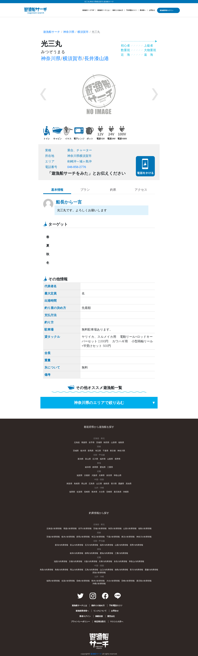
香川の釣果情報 (136, 570)
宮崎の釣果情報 (128, 581)
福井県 (103, 459)
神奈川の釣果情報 (144, 537)
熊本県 (94, 492)
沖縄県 (126, 492)
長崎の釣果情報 (83, 581)
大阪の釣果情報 (90, 561)
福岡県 (72, 492)
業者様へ (143, 10)
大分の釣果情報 (113, 581)
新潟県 (80, 459)
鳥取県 (69, 483)
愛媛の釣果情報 (151, 570)
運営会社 (111, 616)
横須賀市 (83, 31)
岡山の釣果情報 (76, 570)
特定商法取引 (100, 621)
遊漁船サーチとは (103, 10)
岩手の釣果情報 (85, 528)
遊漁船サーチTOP (88, 10)
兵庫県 (102, 475)
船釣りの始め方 (118, 10)
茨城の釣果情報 (53, 537)
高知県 (128, 483)
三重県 (110, 467)
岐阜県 (88, 467)
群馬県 (90, 451)
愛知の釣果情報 (106, 553)
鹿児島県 (117, 492)
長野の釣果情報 (136, 545)
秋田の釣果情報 (115, 528)
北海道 (77, 442)
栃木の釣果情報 (68, 537)
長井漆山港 (96, 58)
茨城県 (76, 451)
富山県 (88, 459)
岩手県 (91, 442)
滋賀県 (79, 475)
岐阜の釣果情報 (76, 553)
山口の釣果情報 (106, 570)
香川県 (114, 483)
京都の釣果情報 (75, 561)
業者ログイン (85, 616)
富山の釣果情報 (76, 545)
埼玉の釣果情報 (98, 537)
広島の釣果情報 (91, 570)
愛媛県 (121, 483)
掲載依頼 (99, 616)
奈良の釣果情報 (120, 561)
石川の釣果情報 (91, 545)
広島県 (91, 483)
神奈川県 (68, 31)
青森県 (84, 442)
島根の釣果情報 (61, 570)
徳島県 (106, 483)
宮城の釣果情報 (100, 528)
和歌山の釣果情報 (136, 561)
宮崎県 (109, 492)
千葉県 (105, 451)
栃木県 (83, 451)
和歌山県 (117, 475)
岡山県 (84, 483)
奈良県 (109, 475)
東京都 (113, 451)
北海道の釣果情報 (54, 528)
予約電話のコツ (131, 10)
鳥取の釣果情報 (46, 570)
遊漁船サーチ (51, 31)
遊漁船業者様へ (82, 611)
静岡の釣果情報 (91, 553)
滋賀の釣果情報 (60, 561)
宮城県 (99, 442)
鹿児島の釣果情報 (144, 581)
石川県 (95, 459)
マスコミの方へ (116, 621)
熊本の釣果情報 (98, 581)
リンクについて (100, 611)
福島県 (121, 442)
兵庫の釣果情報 (105, 561)
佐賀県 (79, 492)
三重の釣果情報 (121, 553)
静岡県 (95, 467)
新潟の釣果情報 (61, 545)
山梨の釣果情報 (121, 545)
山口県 (99, 483)
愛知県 (103, 467)
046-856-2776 (76, 167)
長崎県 (87, 492)
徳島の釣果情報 (121, 570)
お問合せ (152, 10)
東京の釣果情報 (128, 537)
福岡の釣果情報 (53, 581)
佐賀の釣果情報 (68, 581)
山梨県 (110, 459)
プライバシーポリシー (80, 621)
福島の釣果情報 (145, 528)
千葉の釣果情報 (113, 537)
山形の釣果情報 (130, 528)
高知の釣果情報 (99, 572)
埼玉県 (98, 451)
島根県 (77, 483)
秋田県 (106, 442)
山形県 (114, 442)
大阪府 (94, 475)
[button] (43, 94)
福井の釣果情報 (106, 545)
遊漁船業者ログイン (166, 10)
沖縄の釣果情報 (99, 583)
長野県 (117, 459)
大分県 (102, 492)
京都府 (87, 475)
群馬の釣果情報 (83, 537)
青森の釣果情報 (70, 528)
